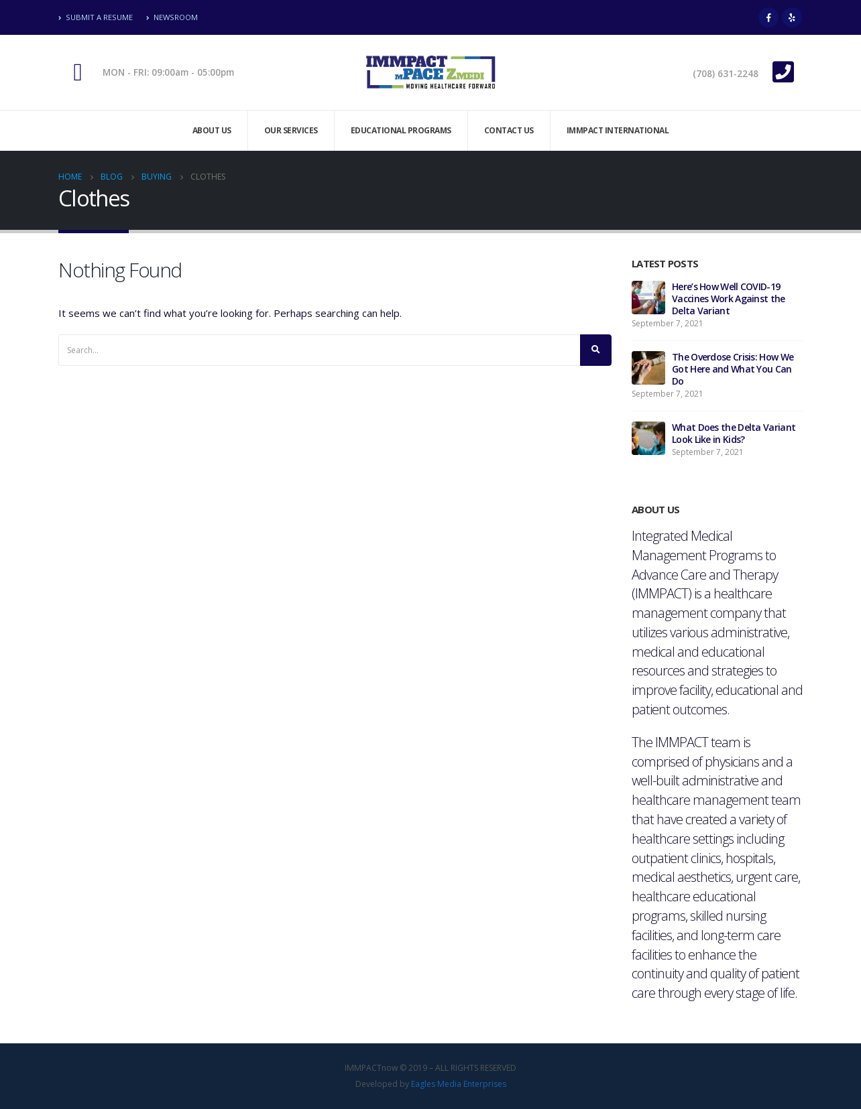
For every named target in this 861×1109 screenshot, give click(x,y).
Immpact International (618, 130)
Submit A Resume (95, 17)
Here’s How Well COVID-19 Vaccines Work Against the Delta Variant (728, 298)
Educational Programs (401, 130)
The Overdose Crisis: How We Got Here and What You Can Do (732, 368)
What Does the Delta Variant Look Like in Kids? (733, 433)
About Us (211, 130)
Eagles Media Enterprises (458, 1084)
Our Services (291, 130)
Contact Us (509, 130)
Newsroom (172, 17)
